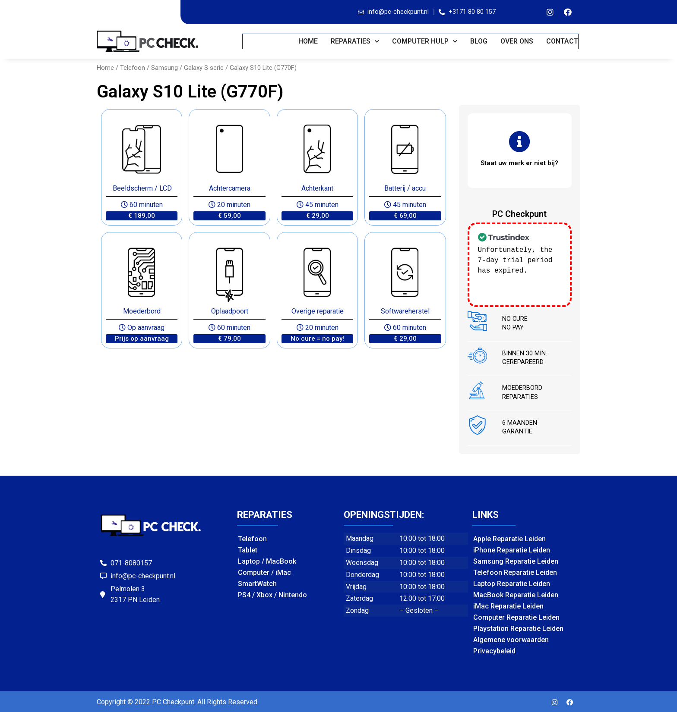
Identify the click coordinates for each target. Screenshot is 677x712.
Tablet (247, 549)
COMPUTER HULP (425, 41)
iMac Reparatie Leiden (508, 605)
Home (308, 41)
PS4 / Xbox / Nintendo (272, 594)
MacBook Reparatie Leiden (515, 594)
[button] (141, 215)
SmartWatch (257, 583)
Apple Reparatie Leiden (509, 538)
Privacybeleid (494, 650)
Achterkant (317, 188)
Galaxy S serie (204, 68)
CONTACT (563, 41)
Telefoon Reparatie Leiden (515, 572)
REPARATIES (355, 41)
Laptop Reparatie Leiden (511, 583)
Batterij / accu (405, 188)
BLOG (479, 41)
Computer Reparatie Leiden (516, 616)
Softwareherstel (405, 311)
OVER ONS (517, 41)
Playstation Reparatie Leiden (518, 628)
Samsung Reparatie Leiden (515, 560)
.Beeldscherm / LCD (141, 188)
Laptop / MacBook (267, 560)
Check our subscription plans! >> (515, 280)
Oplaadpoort (229, 311)
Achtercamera (229, 188)
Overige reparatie (317, 311)
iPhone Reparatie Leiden (511, 549)
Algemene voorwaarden (511, 639)
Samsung (164, 68)
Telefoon (132, 68)
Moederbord (142, 311)
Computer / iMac (264, 572)
